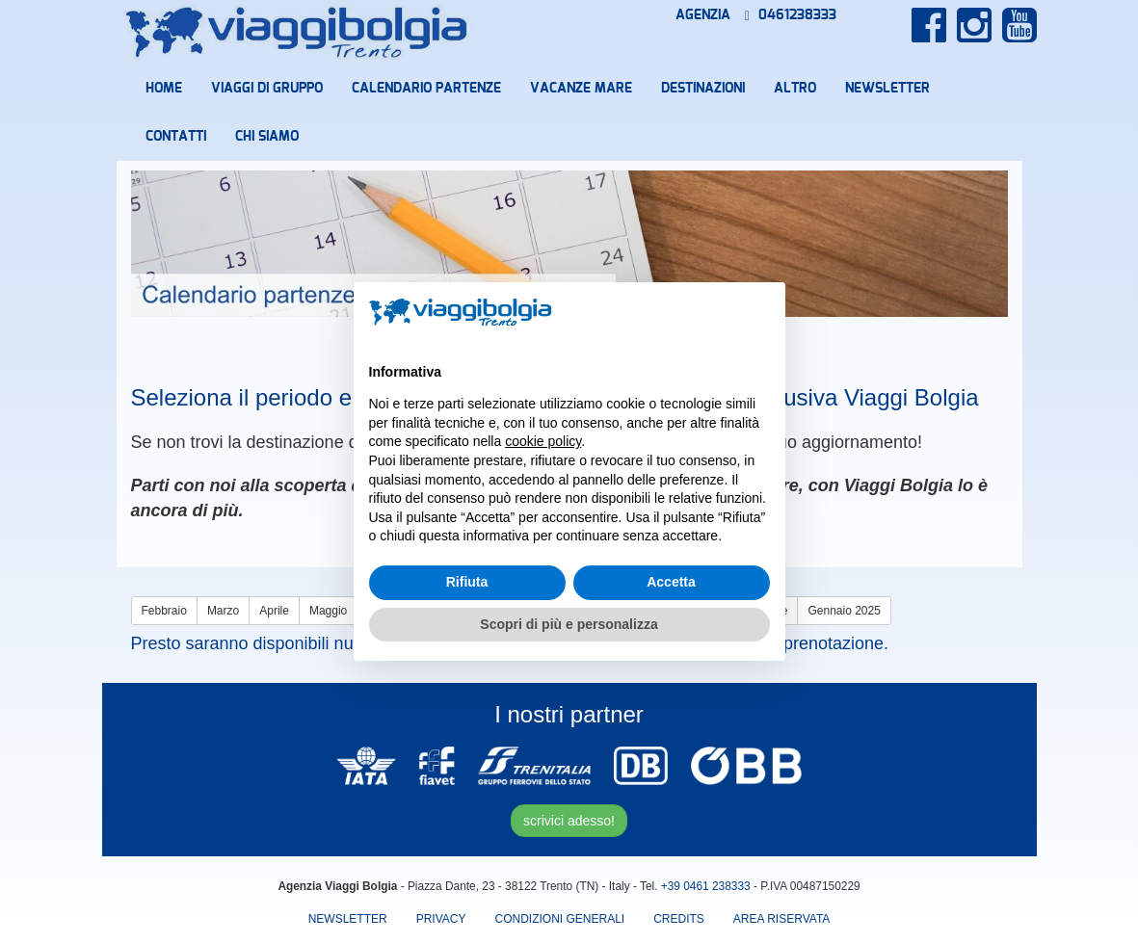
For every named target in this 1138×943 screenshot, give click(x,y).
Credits (678, 919)
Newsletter (887, 88)
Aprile (274, 610)
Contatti (176, 137)
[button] (760, 313)
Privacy (441, 919)
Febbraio (164, 610)
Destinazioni (703, 88)
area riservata (781, 919)
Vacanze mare (581, 88)
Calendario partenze (426, 88)
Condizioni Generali (559, 919)
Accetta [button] (671, 581)
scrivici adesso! (569, 820)
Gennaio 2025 (843, 610)
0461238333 (790, 15)
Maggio (328, 610)
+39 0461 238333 (706, 886)
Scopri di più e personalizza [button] (568, 624)
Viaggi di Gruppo (267, 88)
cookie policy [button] (543, 441)
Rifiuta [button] (467, 581)
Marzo (223, 610)
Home (164, 88)
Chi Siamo (267, 137)
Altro (795, 88)
